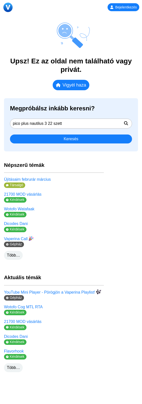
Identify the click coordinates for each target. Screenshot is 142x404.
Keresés (71, 139)
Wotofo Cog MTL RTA (23, 307)
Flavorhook (14, 351)
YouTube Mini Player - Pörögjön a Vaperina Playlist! (52, 291)
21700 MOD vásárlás (22, 194)
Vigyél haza (71, 85)
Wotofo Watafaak (19, 209)
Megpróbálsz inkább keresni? (52, 108)
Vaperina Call (19, 238)
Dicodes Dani (16, 224)
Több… (13, 255)
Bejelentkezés (123, 7)
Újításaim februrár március (27, 179)
